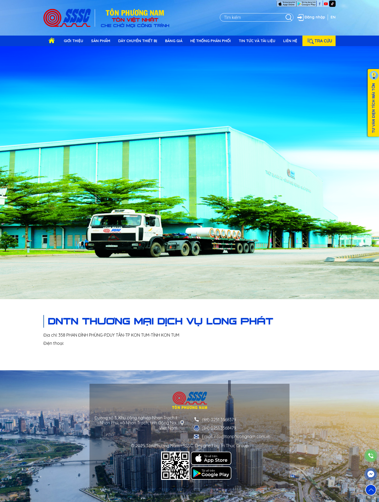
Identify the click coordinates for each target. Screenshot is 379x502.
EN (333, 17)
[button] (370, 489)
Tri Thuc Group (234, 445)
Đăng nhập (310, 17)
